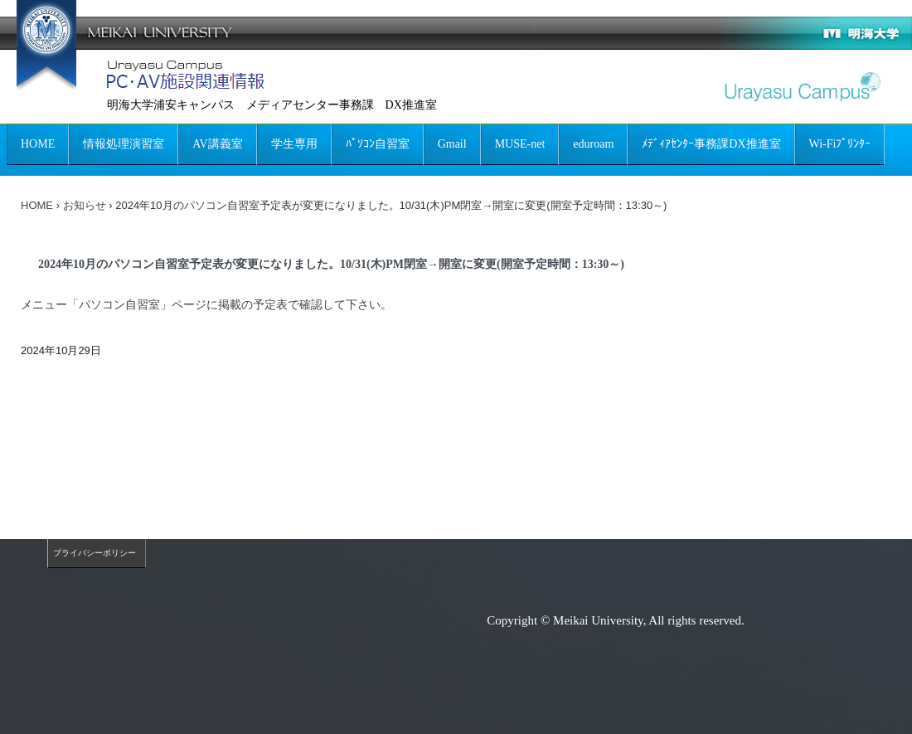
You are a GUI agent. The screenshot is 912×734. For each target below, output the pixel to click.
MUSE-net (520, 144)
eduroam (593, 144)
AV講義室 (217, 144)
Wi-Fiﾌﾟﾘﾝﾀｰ (840, 144)
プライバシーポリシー (94, 552)
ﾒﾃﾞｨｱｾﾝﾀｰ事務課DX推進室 (711, 144)
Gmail (452, 144)
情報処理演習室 (123, 144)
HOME (38, 144)
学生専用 (294, 144)
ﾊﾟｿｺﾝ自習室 (378, 144)
